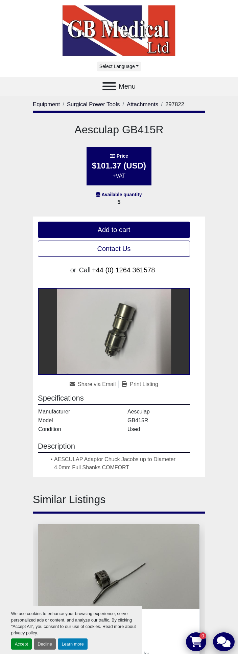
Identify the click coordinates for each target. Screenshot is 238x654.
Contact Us (114, 248)
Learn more (73, 644)
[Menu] (109, 86)
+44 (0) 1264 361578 (123, 270)
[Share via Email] (94, 384)
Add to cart (114, 229)
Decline (45, 644)
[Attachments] (142, 104)
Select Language (117, 66)
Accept (21, 644)
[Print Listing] (140, 384)
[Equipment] (46, 104)
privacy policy (24, 632)
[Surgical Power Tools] (93, 104)
